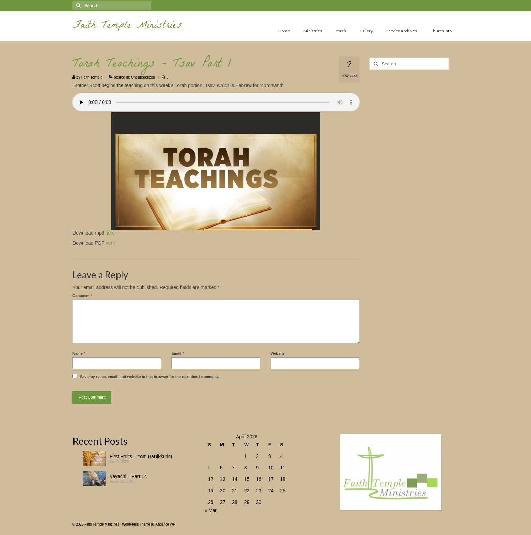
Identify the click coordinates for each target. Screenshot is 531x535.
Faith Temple (92, 77)
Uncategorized (143, 77)
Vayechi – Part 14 (128, 476)
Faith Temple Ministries (127, 26)
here (110, 233)
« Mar (211, 510)
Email (177, 353)
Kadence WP (165, 524)
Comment (82, 296)
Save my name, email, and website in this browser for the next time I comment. (149, 377)
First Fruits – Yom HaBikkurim (141, 456)
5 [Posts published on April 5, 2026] (209, 467)
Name (78, 353)
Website (278, 353)
